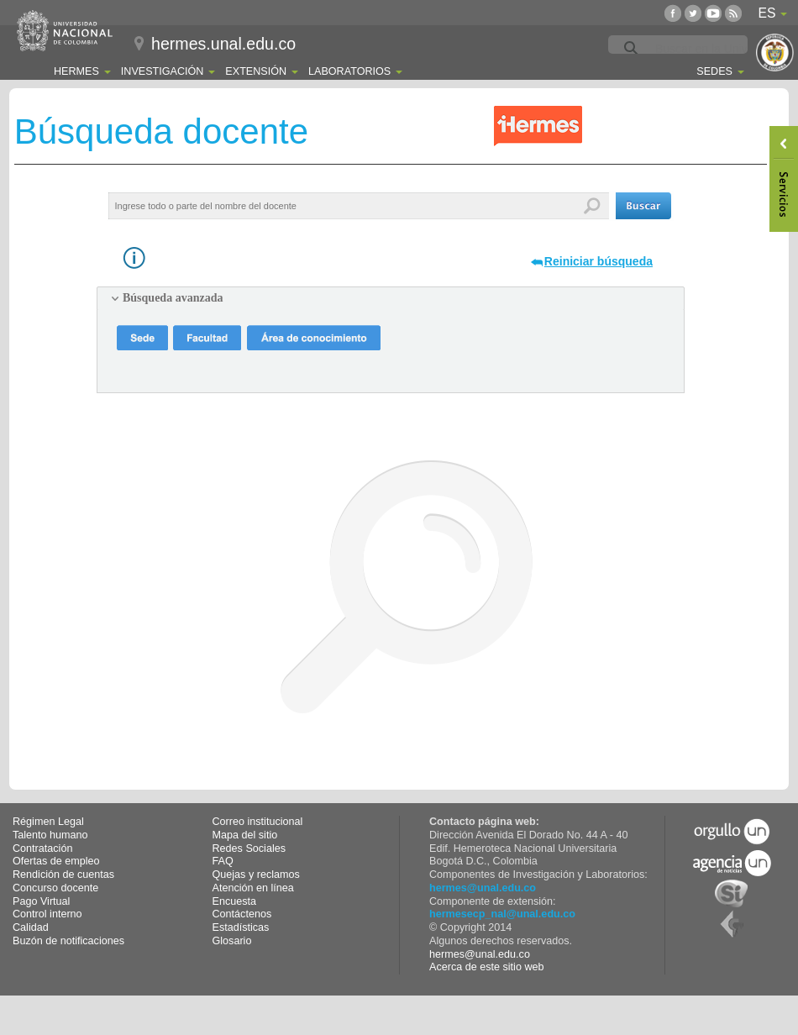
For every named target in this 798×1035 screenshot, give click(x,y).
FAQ (223, 861)
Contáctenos (242, 914)
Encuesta (235, 901)
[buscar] (718, 49)
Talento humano (50, 835)
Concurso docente (55, 888)
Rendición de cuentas (63, 874)
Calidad (31, 927)
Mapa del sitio (245, 835)
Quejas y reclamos (256, 874)
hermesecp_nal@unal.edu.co (502, 914)
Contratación (42, 848)
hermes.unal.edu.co (223, 43)
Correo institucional (258, 821)
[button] (643, 205)
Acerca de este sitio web (486, 967)
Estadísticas (241, 927)
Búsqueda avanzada (173, 298)
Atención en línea (253, 888)
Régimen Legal (48, 821)
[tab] (391, 298)
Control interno (47, 914)
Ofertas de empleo (56, 861)
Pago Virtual (41, 901)
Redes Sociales (249, 848)
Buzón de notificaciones (68, 941)
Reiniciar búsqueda (598, 261)
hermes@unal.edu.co (482, 888)
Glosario (232, 941)
